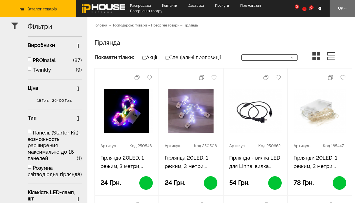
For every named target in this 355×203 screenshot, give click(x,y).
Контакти (169, 6)
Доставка (196, 6)
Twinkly (42, 70)
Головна (100, 25)
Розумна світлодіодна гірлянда (54, 171)
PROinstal (44, 60)
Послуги (222, 6)
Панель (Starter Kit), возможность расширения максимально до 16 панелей (54, 145)
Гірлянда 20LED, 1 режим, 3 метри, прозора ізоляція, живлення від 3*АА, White (187, 163)
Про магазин (250, 6)
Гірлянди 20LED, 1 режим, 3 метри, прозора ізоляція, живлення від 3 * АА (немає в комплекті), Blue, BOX (318, 163)
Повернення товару (146, 11)
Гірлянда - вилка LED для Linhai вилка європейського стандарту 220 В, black (254, 163)
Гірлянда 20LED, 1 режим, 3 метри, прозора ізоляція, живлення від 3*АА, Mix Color (123, 163)
